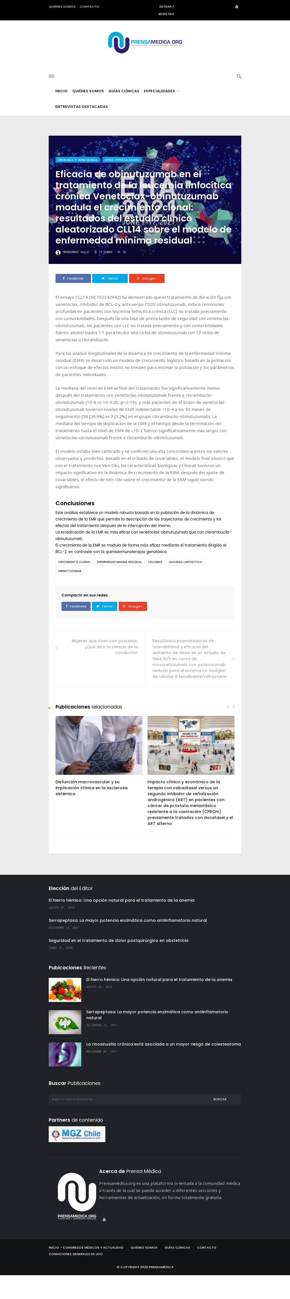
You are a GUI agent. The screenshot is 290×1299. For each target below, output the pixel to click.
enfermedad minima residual (119, 586)
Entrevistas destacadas (81, 130)
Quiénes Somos (88, 115)
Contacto (89, 6)
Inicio (61, 115)
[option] (99, 783)
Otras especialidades (122, 183)
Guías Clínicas (123, 115)
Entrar (165, 6)
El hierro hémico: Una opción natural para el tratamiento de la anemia (122, 924)
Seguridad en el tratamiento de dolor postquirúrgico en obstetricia (118, 964)
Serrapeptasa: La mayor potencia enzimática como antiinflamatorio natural (128, 944)
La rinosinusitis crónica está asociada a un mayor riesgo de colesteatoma (163, 1068)
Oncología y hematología (77, 183)
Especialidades (161, 115)
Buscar (220, 1123)
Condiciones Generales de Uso (76, 1277)
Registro (166, 14)
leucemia (155, 586)
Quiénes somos (62, 6)
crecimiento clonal (74, 586)
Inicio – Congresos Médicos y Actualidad (86, 1271)
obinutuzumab (69, 595)
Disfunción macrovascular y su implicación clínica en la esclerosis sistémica (92, 811)
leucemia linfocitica (185, 586)
